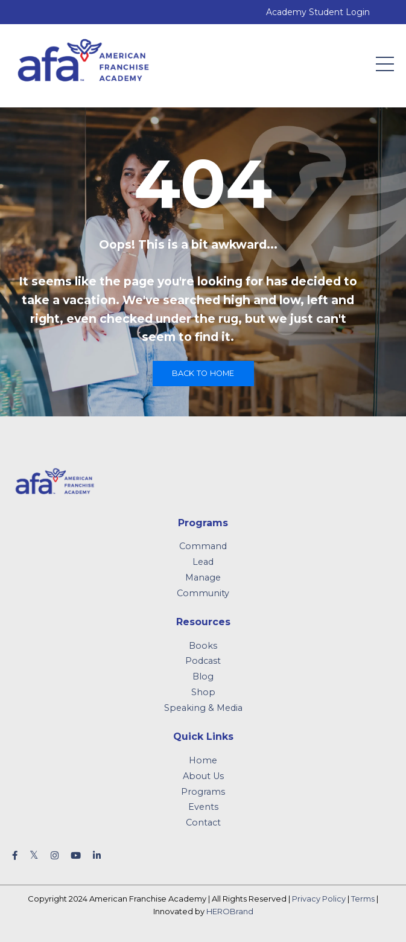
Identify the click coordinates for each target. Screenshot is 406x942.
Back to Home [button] (203, 373)
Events (203, 806)
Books (203, 645)
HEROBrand (229, 911)
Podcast (203, 660)
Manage (203, 577)
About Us (203, 776)
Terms (363, 898)
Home (203, 760)
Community (203, 593)
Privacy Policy (319, 898)
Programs (203, 791)
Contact (203, 822)
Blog (203, 676)
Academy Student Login (318, 12)
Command (203, 546)
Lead (203, 561)
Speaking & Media (203, 707)
